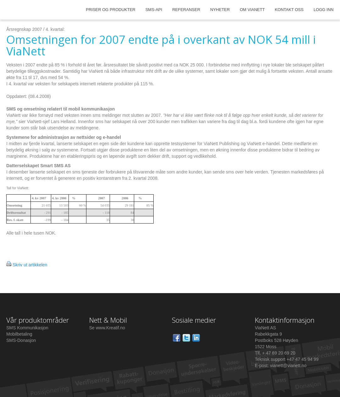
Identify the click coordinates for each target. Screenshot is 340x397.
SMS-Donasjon (21, 340)
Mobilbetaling (19, 334)
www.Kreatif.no (110, 327)
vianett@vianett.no (288, 365)
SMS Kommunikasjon (27, 327)
